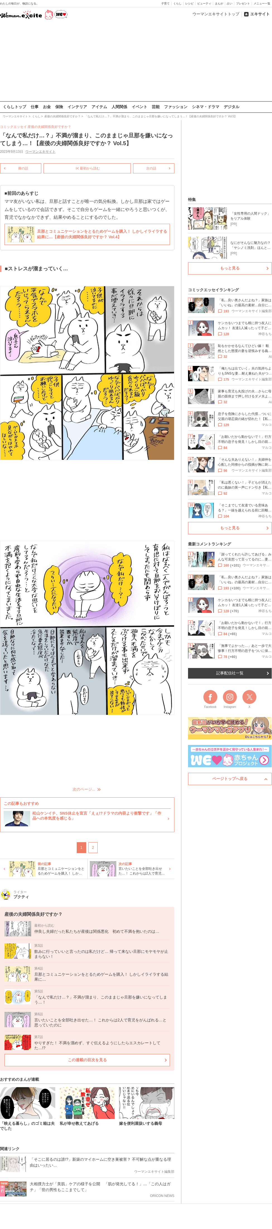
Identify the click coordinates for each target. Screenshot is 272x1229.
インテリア (77, 107)
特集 (192, 199)
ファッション (175, 107)
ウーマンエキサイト (40, 152)
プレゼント (243, 3)
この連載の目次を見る (87, 1059)
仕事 (34, 107)
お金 (47, 107)
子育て (165, 3)
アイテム (99, 107)
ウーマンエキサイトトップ (215, 14)
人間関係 (119, 107)
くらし (177, 3)
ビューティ (204, 3)
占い (229, 3)
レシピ (189, 3)
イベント (139, 107)
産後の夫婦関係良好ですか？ (49, 127)
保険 (59, 107)
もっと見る (230, 268)
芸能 (156, 107)
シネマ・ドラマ (205, 107)
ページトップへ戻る (229, 778)
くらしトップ (14, 107)
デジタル (231, 107)
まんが (219, 3)
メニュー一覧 (262, 3)
